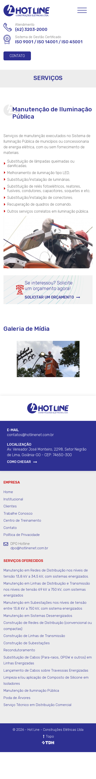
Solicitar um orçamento (49, 297)
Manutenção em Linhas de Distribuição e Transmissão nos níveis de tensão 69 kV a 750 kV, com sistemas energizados (46, 589)
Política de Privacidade (21, 535)
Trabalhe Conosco (18, 513)
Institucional (13, 499)
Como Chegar (19, 462)
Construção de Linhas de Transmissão (34, 636)
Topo (50, 736)
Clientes (10, 506)
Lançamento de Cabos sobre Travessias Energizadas (45, 670)
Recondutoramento (19, 650)
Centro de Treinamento (22, 520)
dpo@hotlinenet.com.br (29, 548)
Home (8, 492)
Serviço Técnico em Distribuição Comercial (37, 705)
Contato (17, 56)
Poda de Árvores (16, 698)
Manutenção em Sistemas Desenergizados (37, 616)
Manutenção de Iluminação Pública (31, 690)
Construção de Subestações (26, 643)
